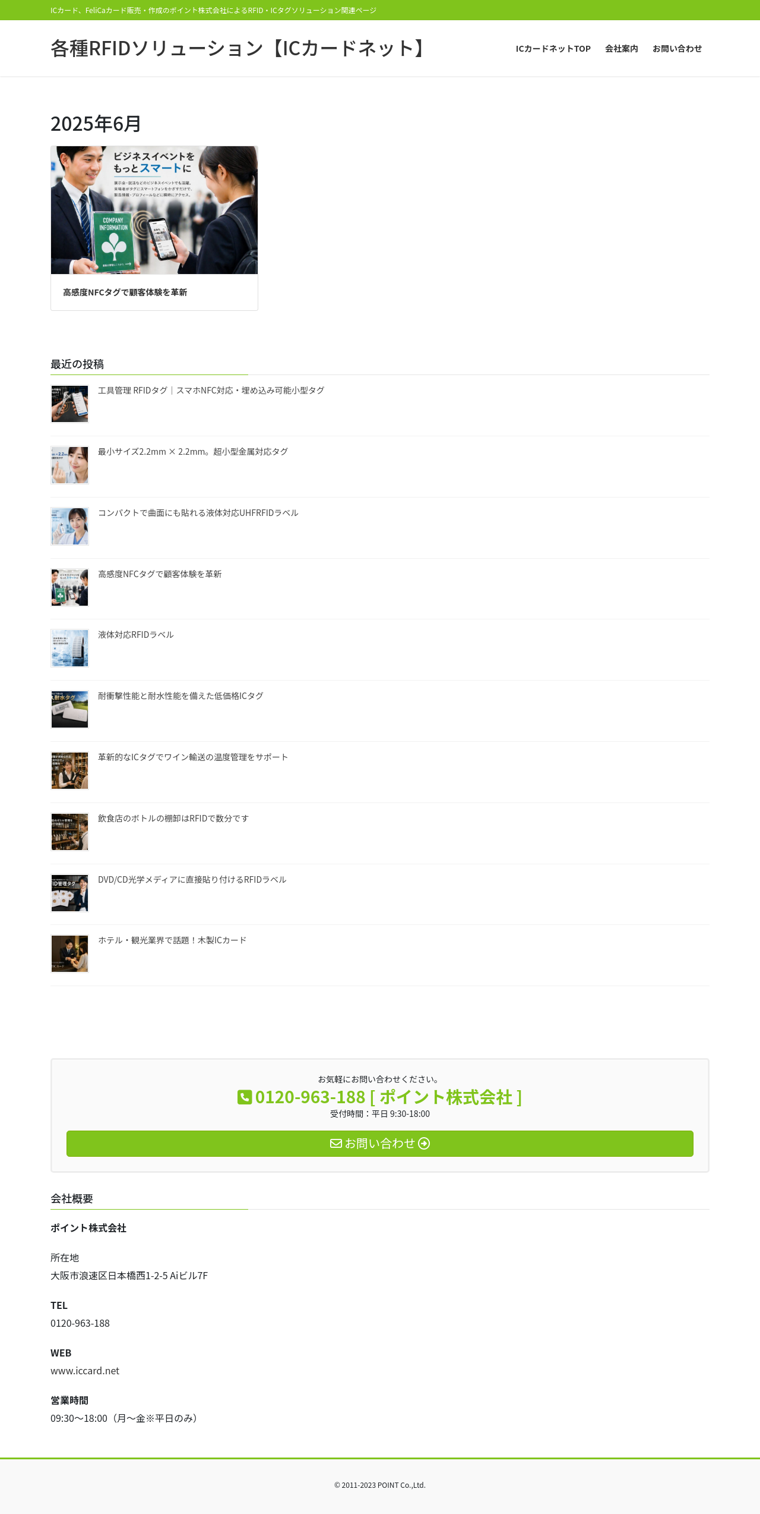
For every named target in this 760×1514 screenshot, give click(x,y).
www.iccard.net (84, 1370)
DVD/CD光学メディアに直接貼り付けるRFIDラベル (192, 879)
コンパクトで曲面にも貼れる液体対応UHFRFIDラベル (198, 512)
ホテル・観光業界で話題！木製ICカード (172, 940)
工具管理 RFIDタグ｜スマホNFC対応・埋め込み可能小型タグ (211, 390)
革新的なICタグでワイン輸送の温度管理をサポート (193, 757)
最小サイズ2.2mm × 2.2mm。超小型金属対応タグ (193, 451)
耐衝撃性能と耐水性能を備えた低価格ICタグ (181, 695)
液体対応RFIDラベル (136, 634)
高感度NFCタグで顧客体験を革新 (125, 292)
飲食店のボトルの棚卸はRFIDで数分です (173, 818)
